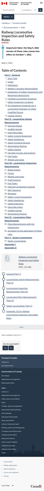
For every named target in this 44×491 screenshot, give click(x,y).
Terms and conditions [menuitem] (11, 472)
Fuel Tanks (12, 156)
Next (22, 327)
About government (8, 383)
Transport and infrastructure (11, 431)
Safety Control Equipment (20, 136)
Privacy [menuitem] (6, 476)
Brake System (14, 169)
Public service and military (11, 399)
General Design (15, 125)
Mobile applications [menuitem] (10, 465)
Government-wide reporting (11, 410)
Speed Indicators (15, 203)
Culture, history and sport (10, 424)
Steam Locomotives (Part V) (19, 306)
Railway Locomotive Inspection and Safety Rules (29, 260)
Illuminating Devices (17, 146)
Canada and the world (9, 435)
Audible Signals (15, 129)
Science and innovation (9, 442)
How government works (10, 417)
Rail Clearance (14, 190)
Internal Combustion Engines (21, 186)
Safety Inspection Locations (20, 102)
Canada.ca (6, 23)
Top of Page (8, 485)
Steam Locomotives (17, 241)
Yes (5, 348)
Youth (3, 453)
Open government (8, 420)
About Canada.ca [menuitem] (9, 469)
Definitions (13, 85)
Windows (12, 193)
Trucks (11, 173)
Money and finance (8, 438)
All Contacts (6, 376)
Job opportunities (7, 366)
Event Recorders (15, 132)
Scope (10, 81)
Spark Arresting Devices (19, 142)
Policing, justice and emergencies (13, 428)
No (11, 348)
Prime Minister (7, 413)
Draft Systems (14, 180)
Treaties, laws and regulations (12, 406)
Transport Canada (19, 23)
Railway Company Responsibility (23, 88)
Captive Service (15, 115)
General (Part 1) (13, 274)
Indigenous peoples (8, 446)
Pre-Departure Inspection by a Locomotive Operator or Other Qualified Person (22, 109)
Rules (23, 27)
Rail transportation (11, 27)
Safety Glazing (14, 149)
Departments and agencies (11, 379)
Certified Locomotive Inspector (22, 98)
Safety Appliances (16, 139)
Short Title (12, 78)
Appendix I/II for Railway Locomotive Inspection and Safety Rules (22, 315)
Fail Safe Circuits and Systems (21, 153)
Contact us (5, 362)
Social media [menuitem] (8, 462)
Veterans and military (9, 449)
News (3, 402)
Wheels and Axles (16, 159)
